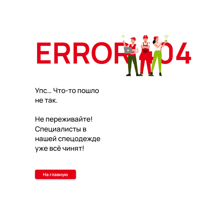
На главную (55, 174)
